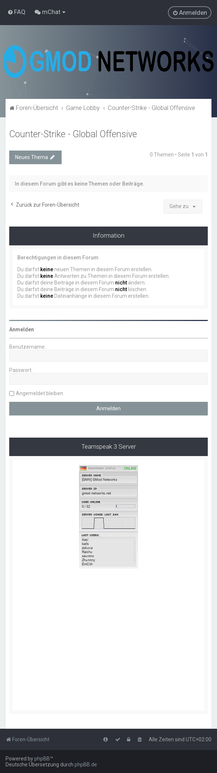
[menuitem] (16, 11)
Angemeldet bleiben (39, 393)
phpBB (42, 759)
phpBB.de (86, 764)
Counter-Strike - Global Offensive (73, 134)
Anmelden (21, 329)
